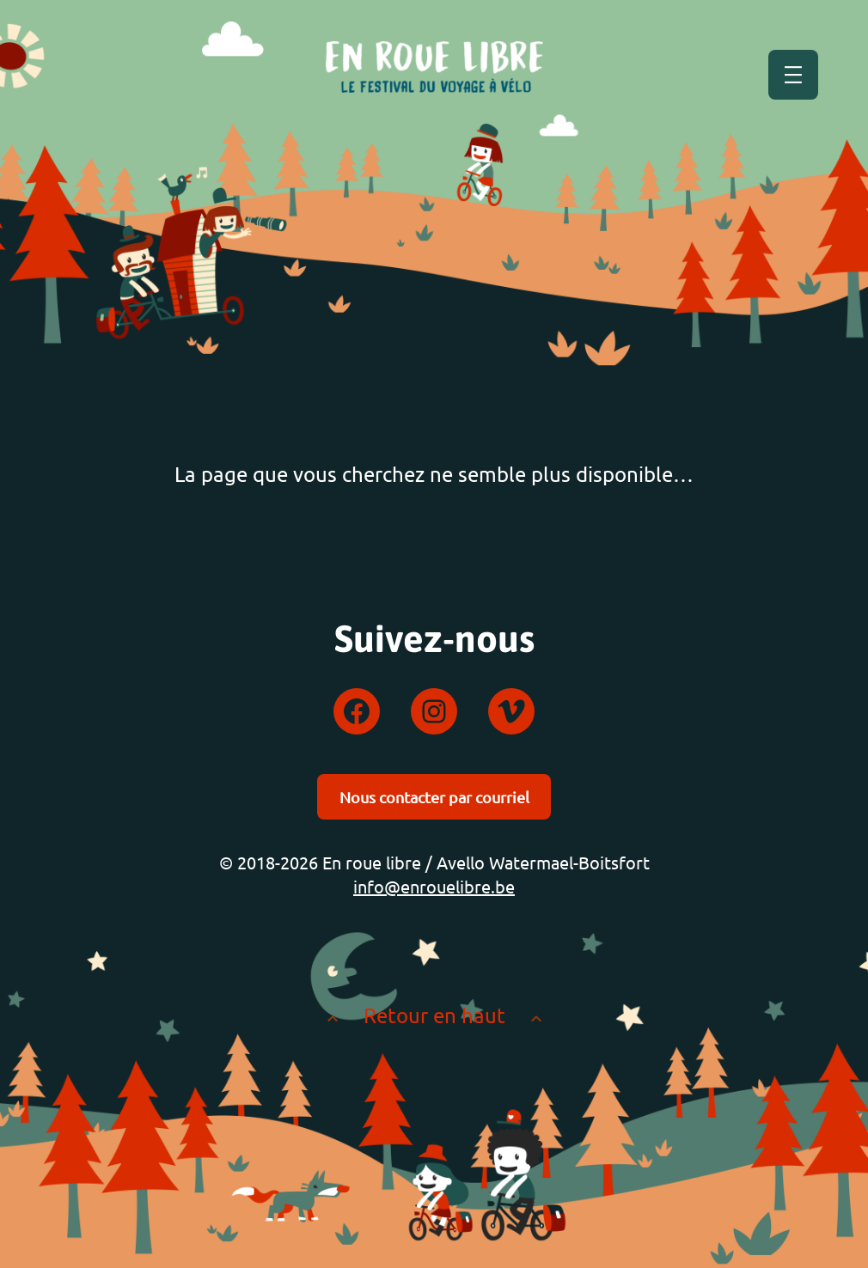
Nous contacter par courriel (434, 797)
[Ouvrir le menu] (793, 75)
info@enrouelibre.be (434, 886)
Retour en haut (434, 1015)
